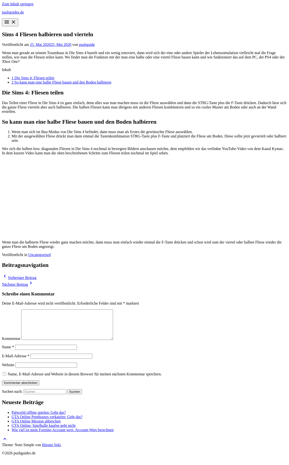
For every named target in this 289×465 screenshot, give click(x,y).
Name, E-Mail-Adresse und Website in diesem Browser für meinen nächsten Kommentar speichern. (85, 380)
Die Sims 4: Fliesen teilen (33, 78)
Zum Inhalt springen (18, 4)
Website (8, 371)
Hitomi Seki (51, 451)
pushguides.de (13, 12)
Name (8, 353)
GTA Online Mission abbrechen (36, 427)
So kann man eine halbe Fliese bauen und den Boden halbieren (61, 82)
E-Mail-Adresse (15, 362)
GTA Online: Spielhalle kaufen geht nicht (44, 431)
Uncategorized (39, 255)
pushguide (87, 45)
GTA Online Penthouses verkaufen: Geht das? (47, 423)
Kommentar (11, 344)
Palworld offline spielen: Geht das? (39, 418)
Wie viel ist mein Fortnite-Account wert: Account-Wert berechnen (63, 436)
